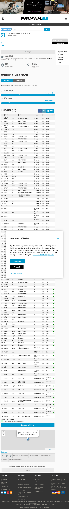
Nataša (13, 303)
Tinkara (13, 186)
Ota (12, 174)
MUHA (5, 134)
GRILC (5, 340)
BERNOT (6, 143)
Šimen (13, 155)
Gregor (13, 352)
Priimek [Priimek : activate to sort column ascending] (6, 115)
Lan (12, 193)
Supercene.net (38, 491)
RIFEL (5, 148)
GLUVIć (5, 405)
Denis (13, 343)
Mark (13, 129)
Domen (13, 331)
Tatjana (13, 308)
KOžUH (5, 308)
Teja (12, 172)
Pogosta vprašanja (23, 496)
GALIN (5, 363)
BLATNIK (6, 322)
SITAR (5, 150)
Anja (13, 405)
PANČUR (6, 252)
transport (61, 60)
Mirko (13, 397)
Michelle (13, 296)
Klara (13, 280)
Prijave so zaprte (60, 40)
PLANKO (5, 303)
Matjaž (13, 336)
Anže (13, 118)
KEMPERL (6, 121)
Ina (12, 188)
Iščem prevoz (19, 80)
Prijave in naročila (34, 24)
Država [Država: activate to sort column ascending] (44, 115)
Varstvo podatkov (16, 273)
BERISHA (6, 183)
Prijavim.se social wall (23, 484)
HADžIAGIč (6, 129)
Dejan (13, 382)
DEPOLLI (6, 176)
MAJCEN (6, 206)
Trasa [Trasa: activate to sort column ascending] (48, 115)
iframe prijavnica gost (45, 456)
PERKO (5, 397)
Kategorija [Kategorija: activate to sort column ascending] (36, 115)
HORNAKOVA (6, 301)
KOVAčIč (6, 401)
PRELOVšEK (6, 315)
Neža (13, 165)
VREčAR (6, 348)
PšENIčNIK (6, 294)
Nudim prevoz (7, 80)
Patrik (13, 121)
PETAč (5, 146)
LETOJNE (6, 329)
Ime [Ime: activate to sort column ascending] (13, 115)
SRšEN (5, 367)
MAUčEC (6, 203)
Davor (13, 326)
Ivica (13, 305)
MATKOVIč (6, 280)
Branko (13, 348)
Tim (12, 123)
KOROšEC (6, 266)
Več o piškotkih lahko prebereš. (43, 255)
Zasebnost (37, 479)
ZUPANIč (6, 378)
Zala (13, 224)
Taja (13, 284)
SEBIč (5, 190)
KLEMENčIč (6, 167)
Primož (13, 324)
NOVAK (5, 139)
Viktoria (13, 301)
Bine (13, 139)
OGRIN (5, 273)
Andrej (13, 356)
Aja (12, 412)
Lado (13, 374)
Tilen (13, 390)
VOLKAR (6, 338)
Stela (13, 179)
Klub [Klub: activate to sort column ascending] (20, 115)
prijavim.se (51, 449)
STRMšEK (6, 390)
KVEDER (5, 374)
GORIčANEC (6, 224)
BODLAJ (5, 196)
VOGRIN (6, 331)
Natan (13, 153)
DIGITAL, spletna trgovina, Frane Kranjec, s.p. (37, 507)
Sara (13, 294)
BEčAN (5, 317)
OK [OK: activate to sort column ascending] (53, 115)
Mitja (13, 199)
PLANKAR (6, 282)
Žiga (13, 229)
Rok (12, 340)
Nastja (13, 298)
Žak (12, 196)
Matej (13, 329)
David (13, 333)
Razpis (28, 52)
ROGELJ (5, 382)
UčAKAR (6, 179)
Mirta (13, 416)
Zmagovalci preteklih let (27, 425)
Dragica (13, 310)
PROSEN (6, 136)
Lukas (13, 136)
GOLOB (5, 158)
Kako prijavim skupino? (24, 482)
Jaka (13, 291)
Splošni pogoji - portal (23, 490)
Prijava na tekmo (62, 52)
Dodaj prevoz (49, 93)
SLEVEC (5, 169)
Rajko (13, 367)
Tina (13, 169)
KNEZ (5, 263)
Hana (13, 183)
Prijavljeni (61, 54)
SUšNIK (5, 193)
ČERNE (5, 356)
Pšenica (13, 401)
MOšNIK (6, 312)
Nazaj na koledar (6, 29)
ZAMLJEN (6, 123)
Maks (13, 287)
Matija (13, 158)
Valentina (14, 176)
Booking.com (4, 452)
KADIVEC (6, 416)
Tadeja (13, 408)
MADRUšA (6, 284)
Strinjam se (18, 261)
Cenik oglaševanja (39, 484)
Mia (12, 216)
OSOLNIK (6, 231)
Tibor (13, 190)
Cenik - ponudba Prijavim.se (38, 487)
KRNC (5, 336)
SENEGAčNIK (6, 359)
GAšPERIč (6, 277)
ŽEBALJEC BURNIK (6, 118)
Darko (13, 345)
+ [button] (3, 432)
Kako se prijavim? (22, 479)
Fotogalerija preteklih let (15, 460)
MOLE (5, 234)
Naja (13, 181)
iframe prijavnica (23, 456)
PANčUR (6, 239)
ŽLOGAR (5, 305)
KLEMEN (5, 174)
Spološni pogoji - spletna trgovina (24, 493)
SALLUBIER (6, 153)
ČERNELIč (6, 287)
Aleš (12, 315)
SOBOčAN (6, 393)
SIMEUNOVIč (7, 155)
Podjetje (36, 482)
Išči (47, 29)
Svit (12, 206)
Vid (12, 203)
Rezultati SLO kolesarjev (24, 487)
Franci (13, 338)
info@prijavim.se (5, 489)
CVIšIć (5, 310)
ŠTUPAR (5, 160)
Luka (13, 319)
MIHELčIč (6, 298)
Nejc (13, 148)
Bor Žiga (13, 132)
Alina (13, 167)
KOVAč (5, 172)
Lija (12, 162)
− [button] (3, 434)
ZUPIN (5, 132)
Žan (12, 143)
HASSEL (5, 296)
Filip (13, 201)
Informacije (61, 57)
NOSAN (5, 408)
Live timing (4, 460)
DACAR (5, 291)
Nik (12, 227)
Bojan (13, 363)
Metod (13, 134)
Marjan (13, 359)
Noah (13, 141)
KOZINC (5, 412)
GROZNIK (6, 386)
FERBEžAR (6, 268)
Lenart (13, 146)
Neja (13, 160)
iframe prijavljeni (33, 456)
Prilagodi (17, 267)
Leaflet (47, 449)
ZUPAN (5, 236)
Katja (13, 220)
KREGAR (6, 165)
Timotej (13, 317)
